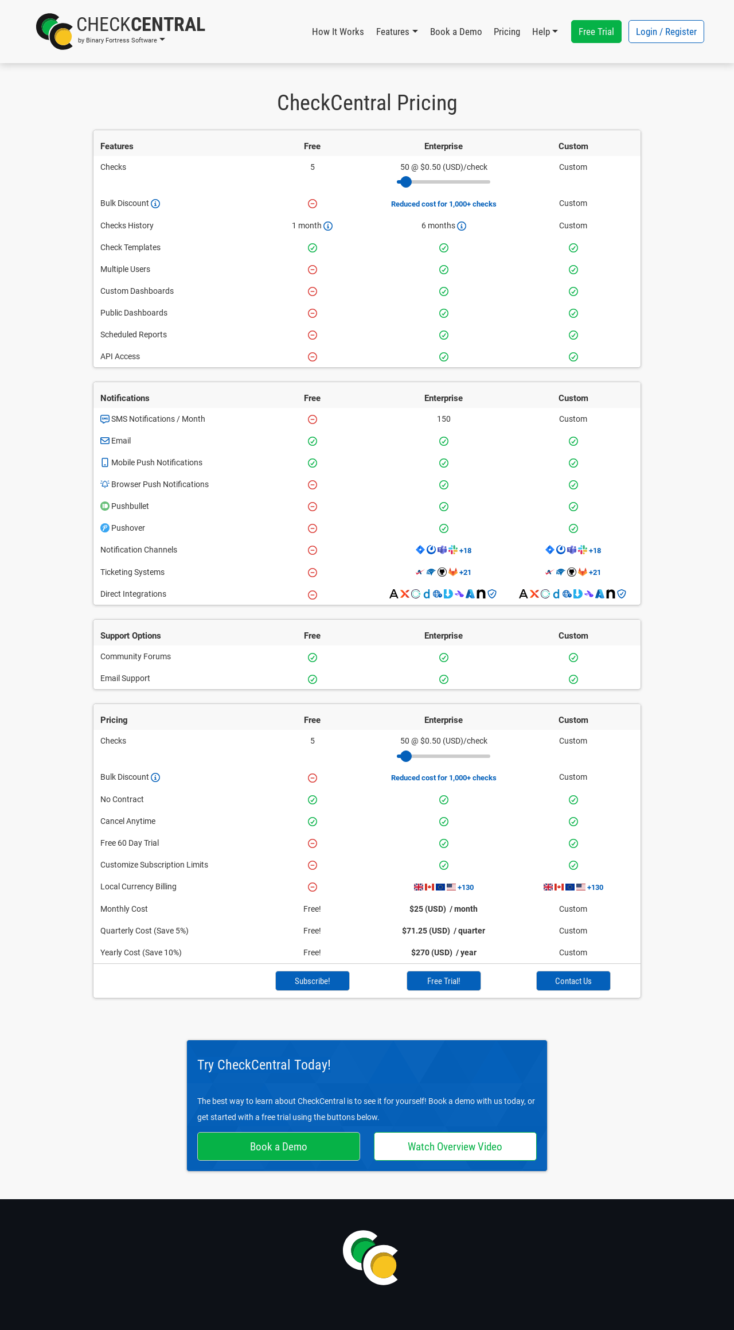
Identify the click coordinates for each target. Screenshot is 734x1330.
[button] (121, 31)
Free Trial (596, 31)
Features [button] (392, 31)
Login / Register (666, 31)
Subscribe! (312, 981)
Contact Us (573, 981)
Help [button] (541, 31)
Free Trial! (443, 981)
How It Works (338, 31)
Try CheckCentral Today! (264, 1065)
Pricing (507, 31)
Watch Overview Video (455, 1146)
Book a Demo (456, 31)
